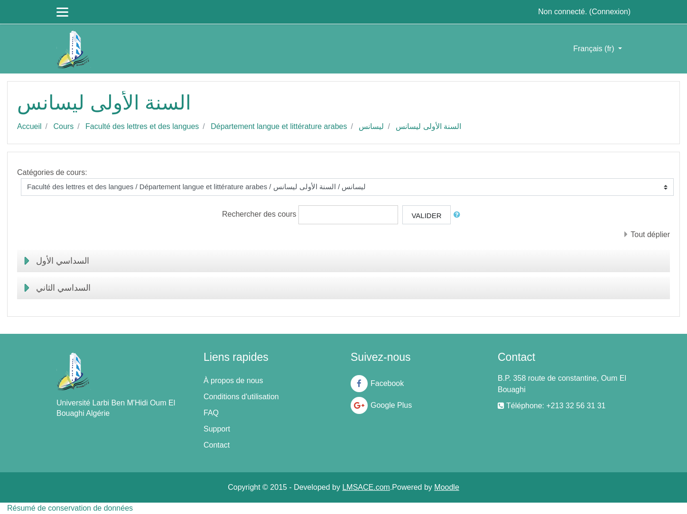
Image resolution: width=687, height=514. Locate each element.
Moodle (446, 487)
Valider (426, 215)
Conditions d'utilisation (241, 397)
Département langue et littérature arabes (279, 126)
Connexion (610, 12)
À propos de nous (233, 380)
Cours (63, 126)
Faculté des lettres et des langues (142, 126)
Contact (217, 445)
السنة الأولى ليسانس (428, 126)
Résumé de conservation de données (70, 508)
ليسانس (371, 126)
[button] (459, 215)
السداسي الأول (62, 261)
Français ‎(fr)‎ (594, 49)
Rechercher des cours (259, 214)
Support (217, 429)
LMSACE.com (366, 487)
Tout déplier (650, 234)
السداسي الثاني (63, 288)
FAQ (211, 413)
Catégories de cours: (52, 172)
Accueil (29, 126)
